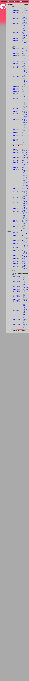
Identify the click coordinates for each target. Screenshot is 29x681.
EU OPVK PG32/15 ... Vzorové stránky (20, 194)
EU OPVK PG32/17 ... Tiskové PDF (19, 196)
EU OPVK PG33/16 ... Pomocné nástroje (20, 259)
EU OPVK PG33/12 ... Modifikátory (19, 248)
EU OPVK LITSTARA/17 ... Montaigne (20, 352)
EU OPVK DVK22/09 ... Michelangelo (20, 113)
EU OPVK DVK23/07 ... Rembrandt (19, 150)
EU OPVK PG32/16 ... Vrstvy (18, 195)
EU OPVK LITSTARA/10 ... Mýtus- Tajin (20, 340)
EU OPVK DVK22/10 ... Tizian (18, 114)
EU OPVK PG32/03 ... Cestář (18, 175)
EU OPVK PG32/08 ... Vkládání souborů (20, 184)
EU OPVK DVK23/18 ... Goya (18, 164)
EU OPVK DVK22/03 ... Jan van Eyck (20, 102)
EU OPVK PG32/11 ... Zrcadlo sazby (20, 188)
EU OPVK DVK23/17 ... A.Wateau (19, 163)
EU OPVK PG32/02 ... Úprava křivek (20, 174)
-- (26, 4)
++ (24, 4)
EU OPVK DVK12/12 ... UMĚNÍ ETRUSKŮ (20, 33)
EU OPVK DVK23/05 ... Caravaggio (19, 147)
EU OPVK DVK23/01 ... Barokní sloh (20, 139)
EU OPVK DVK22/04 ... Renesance (19, 103)
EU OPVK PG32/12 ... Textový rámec (20, 189)
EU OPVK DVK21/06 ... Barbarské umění (20, 63)
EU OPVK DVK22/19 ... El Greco (19, 134)
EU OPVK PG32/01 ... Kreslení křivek (20, 173)
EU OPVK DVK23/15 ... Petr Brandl (19, 162)
